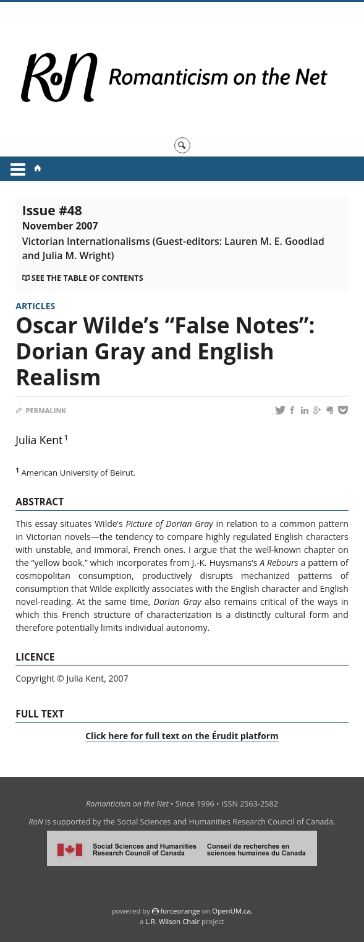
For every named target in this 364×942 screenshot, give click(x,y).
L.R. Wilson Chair (172, 921)
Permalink (40, 410)
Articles (35, 306)
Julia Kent (38, 439)
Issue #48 (173, 232)
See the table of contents (87, 278)
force (180, 910)
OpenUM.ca (231, 910)
